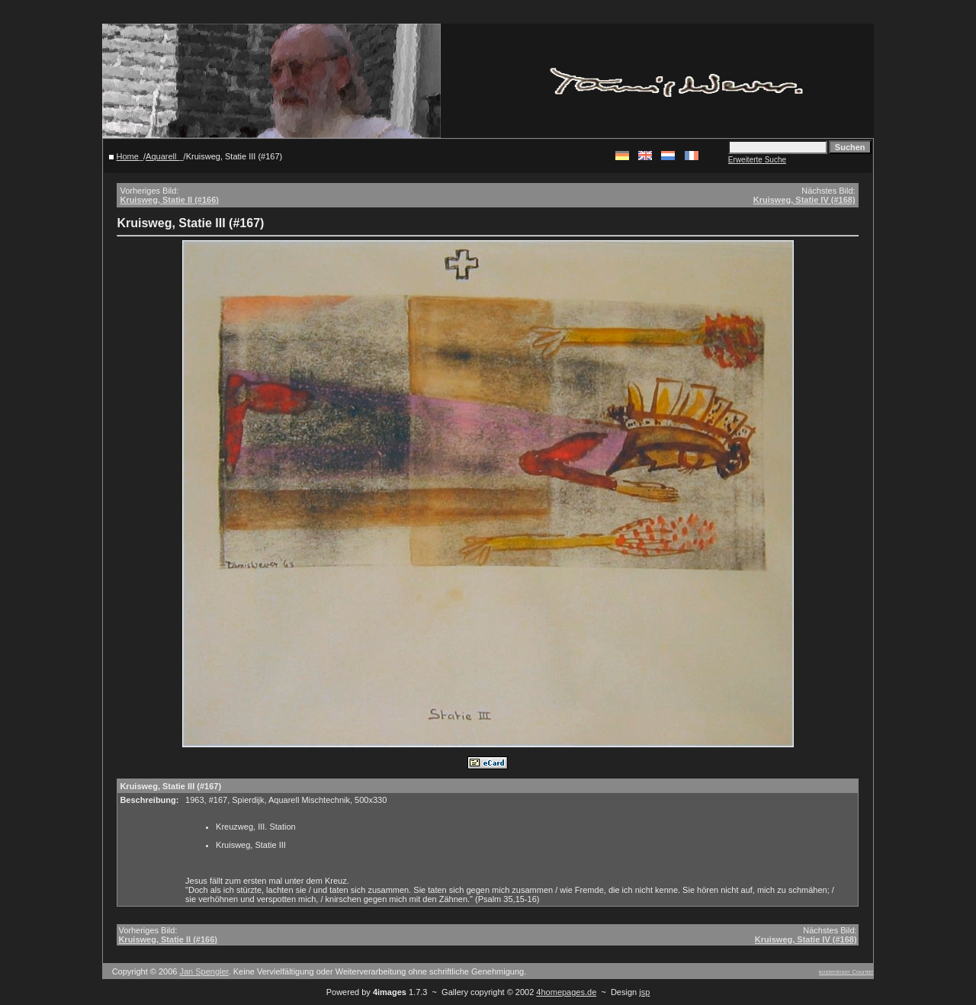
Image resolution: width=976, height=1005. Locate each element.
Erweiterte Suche (757, 160)
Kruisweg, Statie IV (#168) (804, 199)
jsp (644, 992)
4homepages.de (566, 992)
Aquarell (162, 156)
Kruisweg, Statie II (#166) (169, 199)
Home (128, 156)
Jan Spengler (203, 971)
